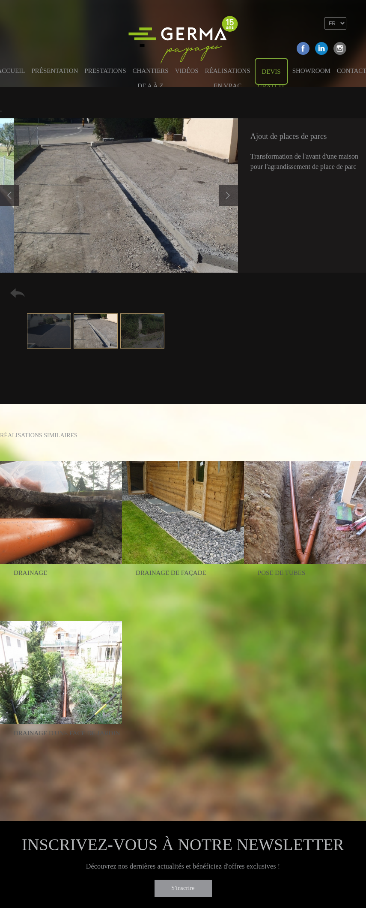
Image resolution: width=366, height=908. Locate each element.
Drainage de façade (171, 572)
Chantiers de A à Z (150, 75)
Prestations (105, 70)
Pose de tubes (281, 572)
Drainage (30, 572)
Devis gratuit (271, 76)
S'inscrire (182, 888)
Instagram (339, 48)
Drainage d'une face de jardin (67, 733)
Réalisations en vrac (227, 75)
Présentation (55, 70)
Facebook (303, 48)
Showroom (311, 70)
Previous (9, 195)
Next (228, 195)
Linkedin (321, 48)
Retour (17, 293)
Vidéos (187, 70)
